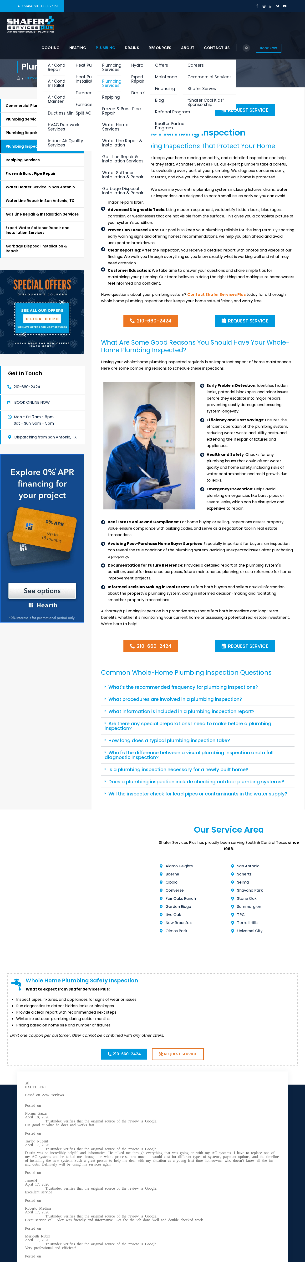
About (188, 47)
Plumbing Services (23, 119)
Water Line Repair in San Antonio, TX (40, 200)
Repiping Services (23, 159)
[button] (29, 402)
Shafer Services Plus (63, 1230)
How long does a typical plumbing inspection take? (169, 740)
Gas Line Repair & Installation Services (42, 214)
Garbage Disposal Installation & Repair (36, 248)
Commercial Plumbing (27, 105)
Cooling (50, 47)
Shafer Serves (169, 1175)
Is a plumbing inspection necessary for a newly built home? (178, 769)
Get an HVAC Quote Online (181, 1185)
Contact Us (217, 47)
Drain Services (169, 1166)
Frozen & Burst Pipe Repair (31, 173)
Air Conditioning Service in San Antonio (184, 1135)
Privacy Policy (29, 1191)
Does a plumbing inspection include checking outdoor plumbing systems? (196, 781)
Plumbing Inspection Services (34, 146)
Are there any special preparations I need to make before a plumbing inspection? (188, 726)
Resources (160, 47)
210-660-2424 (46, 6)
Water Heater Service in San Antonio (40, 187)
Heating (77, 47)
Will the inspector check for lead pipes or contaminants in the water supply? (197, 793)
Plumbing (105, 47)
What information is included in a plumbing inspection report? (181, 711)
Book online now (32, 402)
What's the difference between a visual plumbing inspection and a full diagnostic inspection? (189, 755)
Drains (132, 47)
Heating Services (171, 1148)
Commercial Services (176, 1123)
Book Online (267, 1150)
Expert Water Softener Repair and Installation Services (38, 230)
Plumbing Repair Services (30, 132)
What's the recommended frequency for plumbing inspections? (183, 687)
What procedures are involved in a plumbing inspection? (175, 699)
